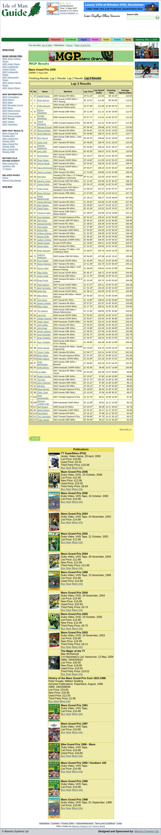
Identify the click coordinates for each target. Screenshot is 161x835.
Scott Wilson (43, 156)
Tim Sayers (42, 311)
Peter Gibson (43, 358)
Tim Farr (41, 379)
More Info (77, 467)
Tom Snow (42, 300)
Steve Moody (43, 389)
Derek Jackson (44, 331)
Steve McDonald (45, 168)
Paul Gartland (43, 217)
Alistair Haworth (44, 318)
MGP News (7, 108)
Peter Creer (42, 392)
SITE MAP (7, 187)
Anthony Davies (44, 233)
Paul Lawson (43, 285)
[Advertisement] (80, 29)
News (128, 39)
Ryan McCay (43, 100)
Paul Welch (42, 413)
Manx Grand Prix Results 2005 (10, 145)
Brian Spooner (44, 250)
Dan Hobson (43, 205)
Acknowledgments (84, 823)
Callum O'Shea (44, 240)
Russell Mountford (42, 117)
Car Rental (71, 39)
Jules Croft (42, 142)
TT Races (6, 169)
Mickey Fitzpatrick (42, 111)
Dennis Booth (43, 163)
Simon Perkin (43, 184)
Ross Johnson (43, 193)
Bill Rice (41, 386)
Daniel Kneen (43, 96)
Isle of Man (47, 45)
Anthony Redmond (41, 256)
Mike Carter (42, 306)
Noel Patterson (44, 133)
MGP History (8, 100)
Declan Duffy (43, 236)
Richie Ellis (42, 230)
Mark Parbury (43, 410)
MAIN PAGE (8, 50)
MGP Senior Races (11, 88)
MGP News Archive (11, 110)
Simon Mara (43, 246)
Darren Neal (43, 268)
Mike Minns (42, 295)
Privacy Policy (67, 823)
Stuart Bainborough (43, 197)
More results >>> (126, 429)
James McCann (44, 202)
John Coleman (44, 383)
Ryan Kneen (43, 160)
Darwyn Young (44, 181)
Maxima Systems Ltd (81, 826)
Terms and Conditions (105, 823)
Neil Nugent (42, 407)
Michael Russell (44, 127)
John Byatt (42, 328)
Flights (84, 39)
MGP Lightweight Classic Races (10, 68)
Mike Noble (42, 272)
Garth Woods (43, 348)
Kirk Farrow (42, 138)
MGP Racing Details (11, 116)
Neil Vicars (42, 220)
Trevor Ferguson (41, 122)
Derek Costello (44, 303)
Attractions (56, 39)
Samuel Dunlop (44, 223)
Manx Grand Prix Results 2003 (10, 134)
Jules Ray (41, 291)
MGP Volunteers (10, 124)
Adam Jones (43, 321)
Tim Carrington (44, 416)
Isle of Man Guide (14, 9)
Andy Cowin (42, 189)
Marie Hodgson (44, 264)
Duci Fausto (42, 260)
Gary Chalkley (43, 342)
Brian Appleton (44, 338)
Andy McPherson (42, 363)
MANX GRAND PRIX (12, 56)
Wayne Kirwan (44, 130)
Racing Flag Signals (11, 180)
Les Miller (41, 372)
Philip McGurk (43, 106)
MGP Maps (7, 102)
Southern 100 (8, 166)
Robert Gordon (44, 376)
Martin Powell (43, 243)
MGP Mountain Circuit (12, 105)
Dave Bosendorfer (43, 396)
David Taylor (43, 208)
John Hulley (42, 325)
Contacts (55, 823)
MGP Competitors (10, 97)
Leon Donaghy (44, 334)
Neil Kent (41, 177)
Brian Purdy (42, 280)
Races (69, 45)
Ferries (95, 39)
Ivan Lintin (42, 151)
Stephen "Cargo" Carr (43, 402)
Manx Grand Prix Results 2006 (10, 150)
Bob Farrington (44, 288)
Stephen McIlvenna (42, 146)
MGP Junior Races (11, 64)
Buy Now (66, 467)
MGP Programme (10, 113)
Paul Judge (42, 227)
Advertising (44, 823)
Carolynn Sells (44, 213)
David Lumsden (44, 172)
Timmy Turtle (43, 352)
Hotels (106, 39)
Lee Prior (41, 315)
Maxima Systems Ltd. (146, 831)
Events (117, 39)
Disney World (99, 826)
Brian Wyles (42, 355)
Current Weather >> (69, 13)
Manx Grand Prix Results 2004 (10, 139)
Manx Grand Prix (83, 45)
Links (119, 823)
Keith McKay (43, 367)
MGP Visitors (8, 121)
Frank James (43, 420)
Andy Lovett (42, 276)
